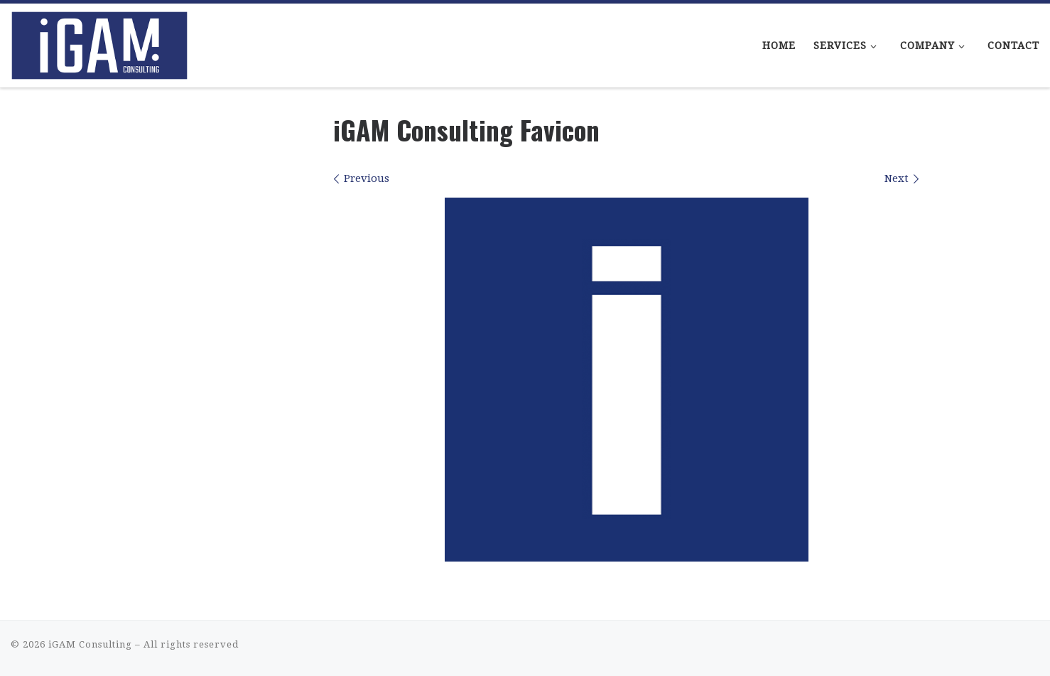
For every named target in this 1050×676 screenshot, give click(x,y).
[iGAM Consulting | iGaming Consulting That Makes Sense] (99, 41)
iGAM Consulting (90, 644)
